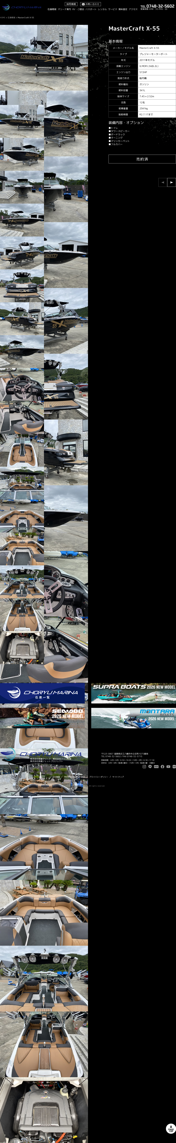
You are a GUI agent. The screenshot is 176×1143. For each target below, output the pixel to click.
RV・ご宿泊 (78, 9)
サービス (112, 9)
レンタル (102, 9)
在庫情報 (52, 9)
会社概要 (56, 777)
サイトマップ (118, 777)
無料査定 (123, 9)
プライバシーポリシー (98, 777)
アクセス (133, 9)
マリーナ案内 (64, 9)
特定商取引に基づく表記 (74, 777)
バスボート (91, 9)
